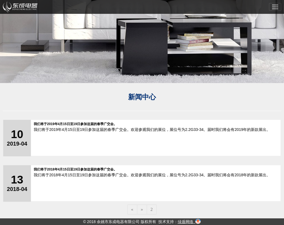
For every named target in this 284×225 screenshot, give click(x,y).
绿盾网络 (185, 221)
